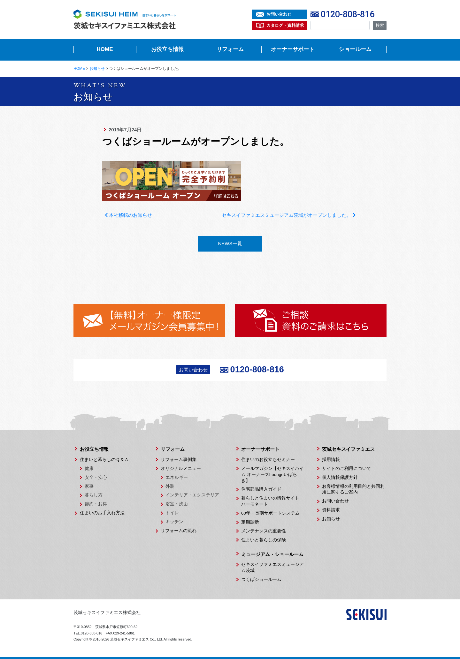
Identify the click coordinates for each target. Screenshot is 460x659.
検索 (380, 25)
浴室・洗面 (176, 504)
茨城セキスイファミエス (348, 449)
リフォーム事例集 (178, 459)
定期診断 (250, 522)
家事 (89, 486)
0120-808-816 (347, 14)
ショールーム (355, 49)
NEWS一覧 (230, 243)
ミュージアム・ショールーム (272, 554)
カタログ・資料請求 (285, 25)
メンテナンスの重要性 (263, 531)
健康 (89, 468)
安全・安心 (96, 477)
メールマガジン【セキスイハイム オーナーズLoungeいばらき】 (272, 474)
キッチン (174, 521)
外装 (169, 486)
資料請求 (331, 510)
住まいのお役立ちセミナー (268, 459)
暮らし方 (94, 495)
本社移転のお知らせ (128, 215)
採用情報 (331, 459)
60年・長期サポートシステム (270, 513)
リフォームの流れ (178, 530)
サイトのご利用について (346, 468)
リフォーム (230, 49)
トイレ (172, 512)
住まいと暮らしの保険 (263, 540)
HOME (105, 49)
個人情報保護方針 (340, 477)
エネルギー (176, 477)
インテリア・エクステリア (192, 495)
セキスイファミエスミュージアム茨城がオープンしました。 (288, 215)
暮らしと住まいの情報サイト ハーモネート (272, 501)
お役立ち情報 (167, 49)
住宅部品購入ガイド (261, 489)
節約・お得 (96, 504)
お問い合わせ (278, 14)
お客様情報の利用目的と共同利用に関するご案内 (353, 489)
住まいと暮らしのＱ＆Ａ (104, 459)
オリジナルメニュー (181, 468)
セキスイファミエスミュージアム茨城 (272, 567)
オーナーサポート (292, 49)
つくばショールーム (261, 579)
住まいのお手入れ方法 (102, 512)
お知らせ (331, 518)
